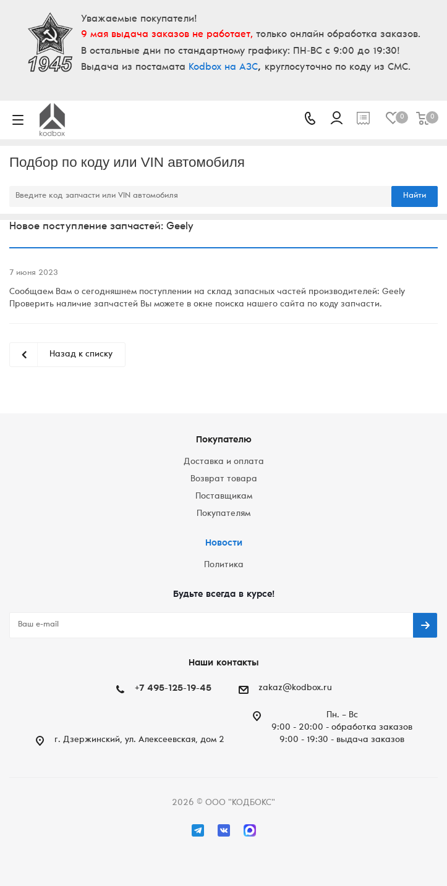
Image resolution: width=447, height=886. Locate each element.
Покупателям (223, 514)
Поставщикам (223, 496)
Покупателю (224, 440)
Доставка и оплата (224, 462)
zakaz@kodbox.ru (295, 688)
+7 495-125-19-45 (173, 688)
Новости (223, 543)
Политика (224, 565)
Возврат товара (223, 479)
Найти (414, 196)
